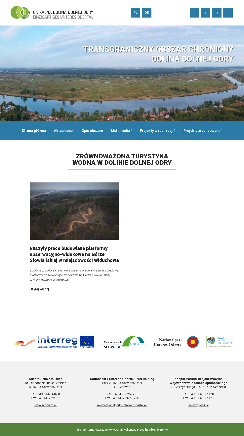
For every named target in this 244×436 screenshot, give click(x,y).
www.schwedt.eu (45, 405)
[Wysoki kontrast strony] (228, 13)
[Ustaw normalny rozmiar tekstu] (194, 13)
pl (136, 13)
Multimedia (120, 130)
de (147, 13)
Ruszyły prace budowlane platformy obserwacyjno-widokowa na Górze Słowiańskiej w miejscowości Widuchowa (74, 254)
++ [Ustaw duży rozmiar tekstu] (216, 12)
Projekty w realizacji (156, 130)
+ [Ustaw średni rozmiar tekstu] (205, 12)
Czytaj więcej (39, 289)
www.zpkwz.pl (198, 405)
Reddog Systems (156, 429)
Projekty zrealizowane (201, 130)
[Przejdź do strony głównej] (52, 13)
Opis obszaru (92, 130)
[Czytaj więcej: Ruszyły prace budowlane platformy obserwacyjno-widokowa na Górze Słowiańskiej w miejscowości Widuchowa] (74, 243)
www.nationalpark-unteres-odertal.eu (122, 405)
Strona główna (34, 130)
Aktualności (64, 130)
